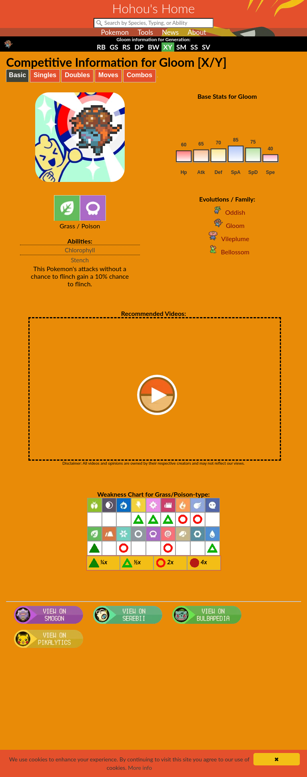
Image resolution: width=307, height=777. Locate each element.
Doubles (77, 75)
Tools (145, 32)
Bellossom (227, 252)
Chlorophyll (80, 250)
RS (126, 47)
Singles (45, 75)
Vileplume (227, 238)
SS (194, 47)
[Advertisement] (153, 715)
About (196, 32)
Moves (108, 75)
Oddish (227, 212)
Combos (139, 75)
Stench (80, 260)
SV (206, 47)
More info (140, 767)
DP (139, 47)
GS (114, 47)
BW (153, 47)
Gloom (227, 225)
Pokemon (115, 32)
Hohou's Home (153, 8)
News (170, 32)
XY (167, 47)
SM (181, 47)
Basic (17, 75)
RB (101, 47)
